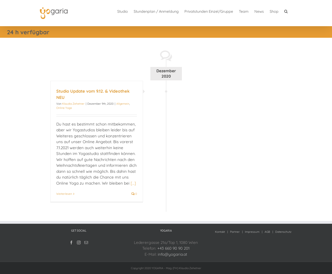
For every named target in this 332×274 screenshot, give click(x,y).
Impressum (252, 231)
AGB (267, 231)
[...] (133, 183)
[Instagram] (79, 242)
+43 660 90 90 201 (173, 248)
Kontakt (220, 231)
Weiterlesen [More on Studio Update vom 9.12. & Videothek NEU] (64, 193)
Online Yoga (64, 108)
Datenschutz (283, 231)
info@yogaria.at (172, 254)
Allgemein (122, 103)
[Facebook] (71, 242)
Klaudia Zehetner (73, 103)
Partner (235, 231)
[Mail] (86, 242)
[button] (286, 11)
